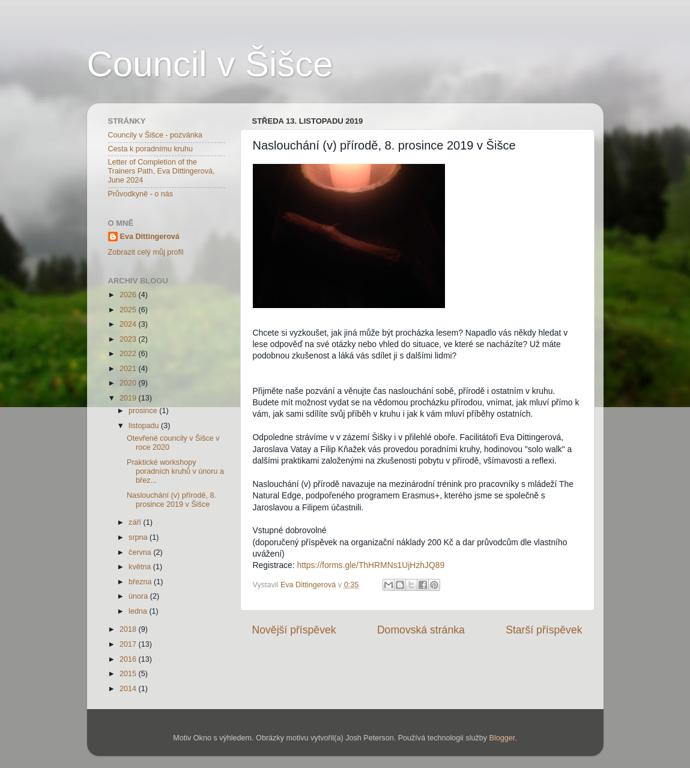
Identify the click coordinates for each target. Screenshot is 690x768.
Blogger (502, 738)
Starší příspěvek (544, 630)
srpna (139, 537)
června (141, 552)
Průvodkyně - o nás (141, 194)
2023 (129, 339)
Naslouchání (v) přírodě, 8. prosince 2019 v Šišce (171, 500)
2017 (129, 644)
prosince (144, 411)
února (139, 596)
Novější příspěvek (294, 630)
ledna (139, 611)
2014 (129, 689)
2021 (129, 368)
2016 (129, 659)
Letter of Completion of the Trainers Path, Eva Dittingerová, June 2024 (161, 171)
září (136, 522)
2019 (129, 398)
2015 (129, 674)
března (141, 582)
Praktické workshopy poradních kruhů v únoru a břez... (175, 471)
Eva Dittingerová (150, 236)
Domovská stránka (421, 630)
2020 (129, 383)
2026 (129, 295)
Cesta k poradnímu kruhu (150, 149)
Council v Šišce (210, 64)
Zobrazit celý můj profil (146, 252)
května (141, 567)
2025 (129, 310)
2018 (129, 629)
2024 (129, 324)
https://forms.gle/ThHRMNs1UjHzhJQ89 (370, 565)
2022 (129, 353)
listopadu (145, 426)
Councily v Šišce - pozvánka (155, 135)
